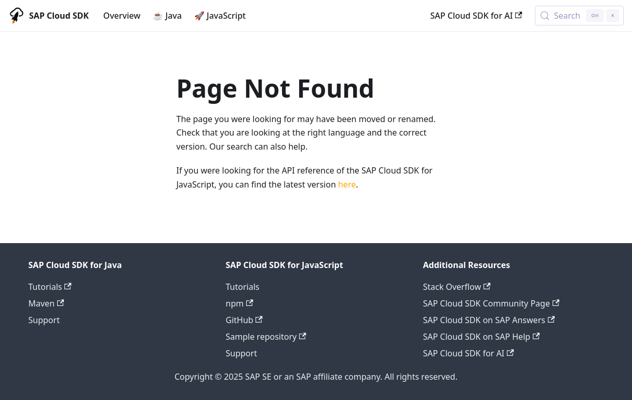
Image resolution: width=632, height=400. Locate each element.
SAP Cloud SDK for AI (476, 15)
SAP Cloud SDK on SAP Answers (489, 320)
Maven (46, 303)
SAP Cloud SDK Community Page (491, 303)
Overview (121, 15)
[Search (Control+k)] (579, 15)
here (347, 184)
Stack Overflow (457, 286)
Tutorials (50, 286)
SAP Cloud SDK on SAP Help (481, 336)
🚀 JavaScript (220, 15)
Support (44, 320)
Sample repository (266, 336)
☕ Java (167, 15)
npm (239, 303)
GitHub (244, 320)
